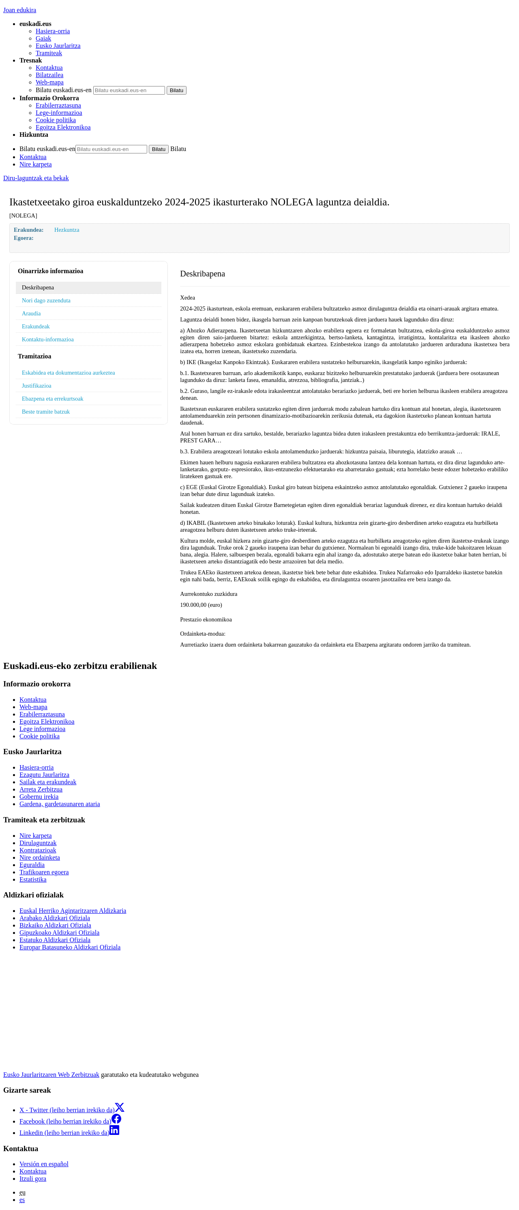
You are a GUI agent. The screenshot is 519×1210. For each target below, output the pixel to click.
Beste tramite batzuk (46, 411)
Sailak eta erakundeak (47, 782)
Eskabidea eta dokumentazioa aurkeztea (68, 372)
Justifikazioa (36, 385)
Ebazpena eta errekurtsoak (53, 398)
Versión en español (44, 1163)
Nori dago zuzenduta (46, 300)
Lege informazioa (42, 728)
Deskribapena (38, 287)
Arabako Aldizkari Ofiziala (54, 918)
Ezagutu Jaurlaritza (44, 774)
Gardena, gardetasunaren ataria (59, 803)
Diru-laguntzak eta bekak (36, 178)
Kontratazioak (37, 850)
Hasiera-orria (53, 31)
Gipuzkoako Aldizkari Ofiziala (59, 932)
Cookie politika (56, 119)
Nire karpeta (35, 164)
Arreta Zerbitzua (40, 789)
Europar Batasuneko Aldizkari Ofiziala (69, 947)
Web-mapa (50, 82)
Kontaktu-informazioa (48, 339)
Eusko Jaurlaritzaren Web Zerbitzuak (51, 1074)
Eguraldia (32, 864)
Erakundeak (36, 326)
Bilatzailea (49, 74)
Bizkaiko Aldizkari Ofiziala (55, 925)
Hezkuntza (66, 229)
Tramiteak (49, 53)
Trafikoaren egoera (44, 872)
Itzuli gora (32, 1178)
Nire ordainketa (39, 857)
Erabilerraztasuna (58, 105)
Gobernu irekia (38, 796)
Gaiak (43, 38)
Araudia (31, 313)
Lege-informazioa (59, 112)
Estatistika (33, 879)
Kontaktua (49, 67)
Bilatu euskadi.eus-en (64, 89)
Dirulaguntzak (38, 842)
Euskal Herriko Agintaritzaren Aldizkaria (72, 910)
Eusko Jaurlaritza (58, 45)
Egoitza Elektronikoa (63, 127)
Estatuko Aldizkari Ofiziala (54, 939)
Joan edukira (19, 9)
